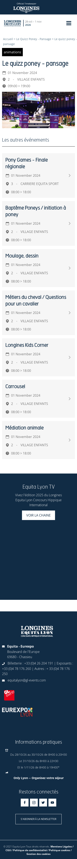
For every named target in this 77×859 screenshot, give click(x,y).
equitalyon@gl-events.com (27, 680)
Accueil (8, 39)
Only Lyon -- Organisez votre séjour (39, 778)
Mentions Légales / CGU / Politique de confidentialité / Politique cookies (40, 848)
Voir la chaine (38, 515)
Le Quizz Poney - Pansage (33, 39)
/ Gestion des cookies (49, 852)
